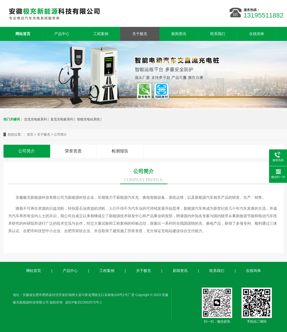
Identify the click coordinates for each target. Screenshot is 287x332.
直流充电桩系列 (61, 119)
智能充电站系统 (88, 119)
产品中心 (61, 34)
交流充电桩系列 (35, 119)
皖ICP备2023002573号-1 (84, 302)
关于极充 (139, 34)
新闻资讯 (178, 34)
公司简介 (60, 134)
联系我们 (217, 34)
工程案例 (100, 34)
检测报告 (120, 151)
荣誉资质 (73, 151)
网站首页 (22, 34)
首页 (30, 134)
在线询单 (256, 34)
